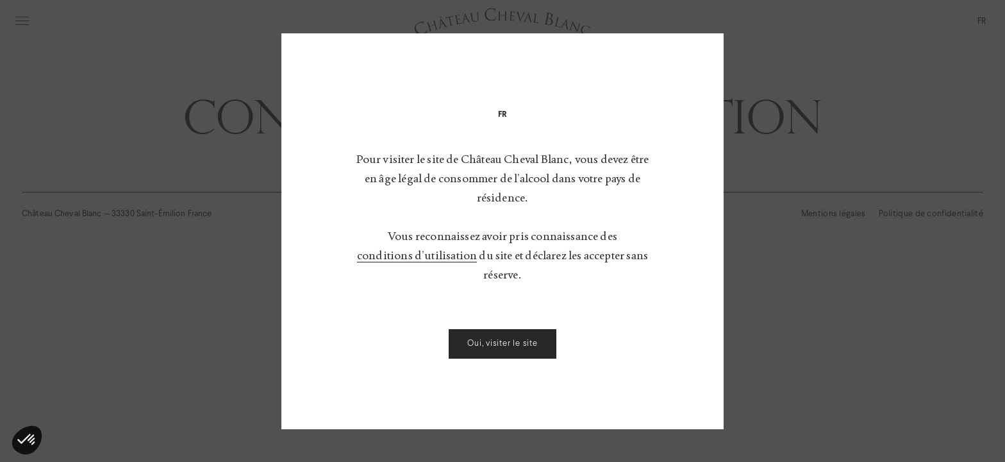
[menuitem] (502, 114)
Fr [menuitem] (503, 113)
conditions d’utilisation (417, 255)
